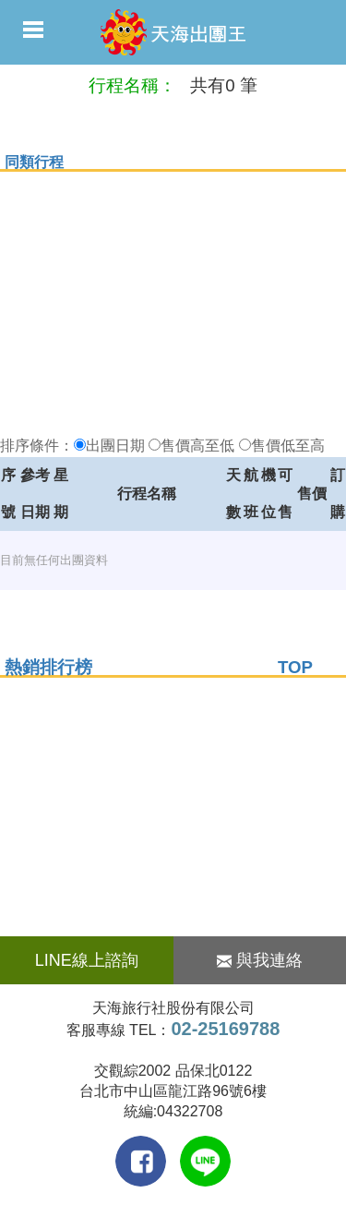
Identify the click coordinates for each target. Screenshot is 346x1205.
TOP (295, 667)
